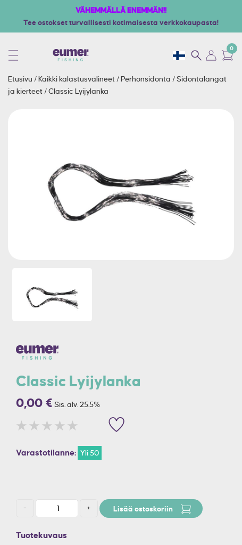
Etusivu (21, 79)
